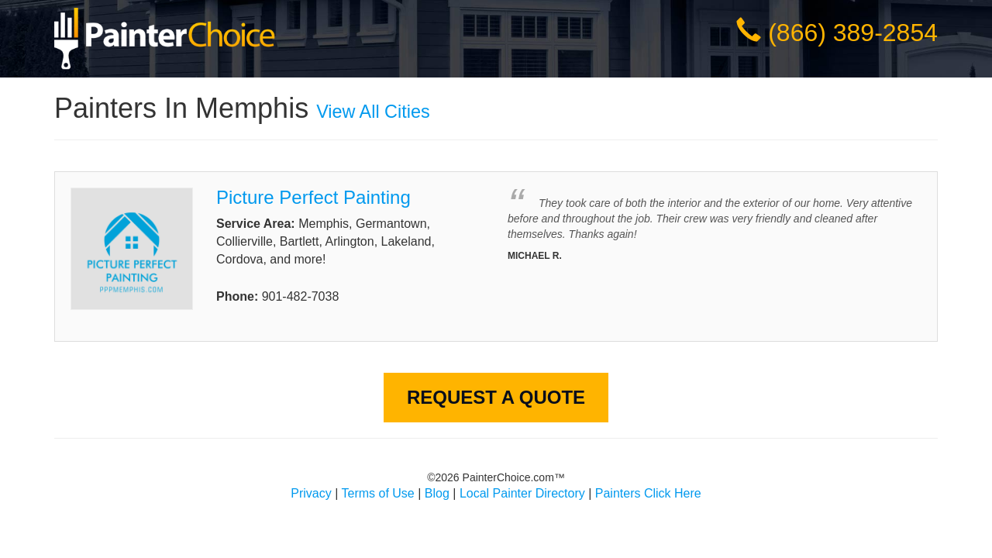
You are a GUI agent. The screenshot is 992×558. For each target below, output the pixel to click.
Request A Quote (496, 397)
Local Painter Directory (522, 493)
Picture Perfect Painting (313, 197)
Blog (437, 493)
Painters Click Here (648, 493)
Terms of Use (378, 493)
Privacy (311, 493)
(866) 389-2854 (853, 32)
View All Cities (372, 112)
